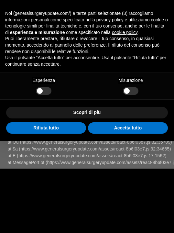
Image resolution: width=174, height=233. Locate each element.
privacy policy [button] (110, 19)
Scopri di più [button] (87, 112)
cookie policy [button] (124, 32)
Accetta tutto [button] (128, 127)
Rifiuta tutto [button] (46, 127)
